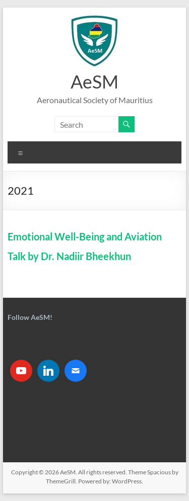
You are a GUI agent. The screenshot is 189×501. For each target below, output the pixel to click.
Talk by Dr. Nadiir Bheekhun (69, 256)
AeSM (94, 81)
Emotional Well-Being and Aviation (85, 236)
